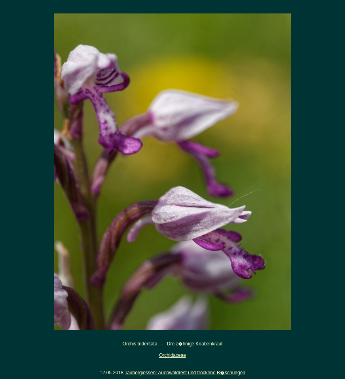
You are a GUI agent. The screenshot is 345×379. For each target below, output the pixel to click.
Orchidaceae (172, 355)
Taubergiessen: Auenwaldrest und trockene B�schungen (185, 372)
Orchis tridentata (140, 344)
